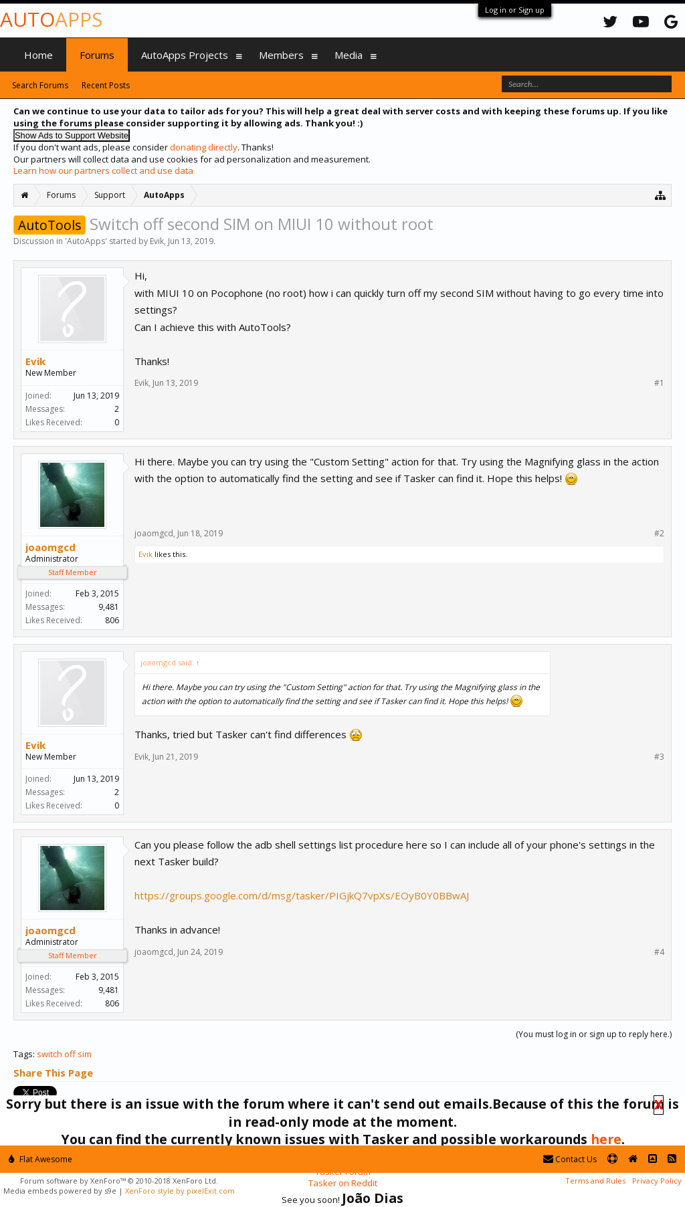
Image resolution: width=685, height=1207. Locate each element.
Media (348, 55)
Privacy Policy (657, 1181)
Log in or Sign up (515, 10)
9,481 (108, 607)
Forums (97, 55)
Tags (23, 1054)
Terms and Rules (595, 1181)
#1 (659, 383)
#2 (659, 533)
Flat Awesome (40, 1159)
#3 (659, 757)
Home (38, 55)
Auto (51, 19)
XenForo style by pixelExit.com (180, 1191)
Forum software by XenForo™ (119, 1181)
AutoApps (86, 241)
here (606, 1139)
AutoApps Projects (184, 55)
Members (281, 55)
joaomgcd (50, 547)
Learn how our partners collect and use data (103, 170)
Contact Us (570, 1159)
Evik (157, 241)
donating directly (203, 147)
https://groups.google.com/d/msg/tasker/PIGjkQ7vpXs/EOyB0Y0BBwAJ (301, 895)
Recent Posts (106, 85)
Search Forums (40, 85)
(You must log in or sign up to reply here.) (594, 1034)
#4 (659, 952)
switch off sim (64, 1054)
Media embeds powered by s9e (59, 1191)
